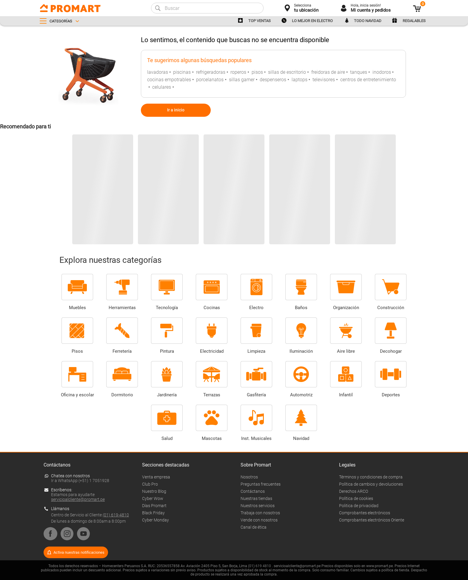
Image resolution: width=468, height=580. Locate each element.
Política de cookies (356, 498)
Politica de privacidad (358, 505)
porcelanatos (210, 79)
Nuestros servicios (258, 505)
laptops (299, 79)
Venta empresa (156, 477)
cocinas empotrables (169, 79)
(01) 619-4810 (116, 515)
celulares (161, 87)
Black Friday (153, 512)
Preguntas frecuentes (261, 484)
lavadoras (157, 72)
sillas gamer (242, 79)
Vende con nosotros (259, 520)
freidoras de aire (328, 72)
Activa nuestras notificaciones (78, 552)
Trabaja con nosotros (260, 512)
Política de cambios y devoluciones (371, 484)
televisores (323, 79)
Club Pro (150, 484)
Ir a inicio (175, 110)
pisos (257, 72)
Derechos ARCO (353, 491)
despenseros (273, 79)
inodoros (381, 72)
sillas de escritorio (287, 72)
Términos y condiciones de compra (371, 477)
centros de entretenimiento (368, 79)
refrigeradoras (210, 72)
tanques (358, 72)
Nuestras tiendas (256, 498)
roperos (238, 72)
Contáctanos (253, 491)
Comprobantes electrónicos (364, 512)
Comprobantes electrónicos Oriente (371, 520)
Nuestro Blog (154, 491)
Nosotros (249, 477)
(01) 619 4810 (259, 566)
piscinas (182, 72)
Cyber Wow (152, 498)
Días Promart (154, 505)
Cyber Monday (155, 520)
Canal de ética (254, 527)
